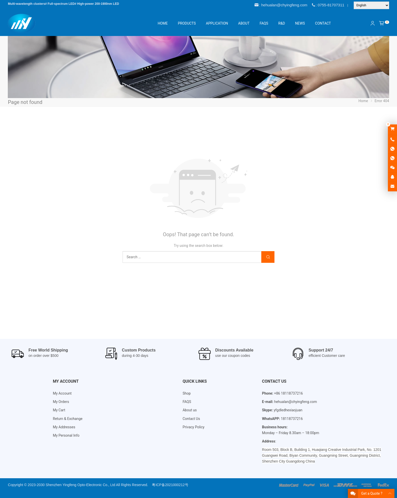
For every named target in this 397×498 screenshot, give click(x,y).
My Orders (61, 402)
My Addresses (64, 427)
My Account (62, 393)
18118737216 (292, 419)
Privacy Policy (193, 427)
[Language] (371, 5)
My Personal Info (66, 435)
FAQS (187, 402)
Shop (187, 393)
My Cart (59, 410)
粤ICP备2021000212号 (170, 485)
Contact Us (191, 419)
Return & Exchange (68, 419)
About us (190, 410)
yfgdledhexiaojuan (288, 410)
